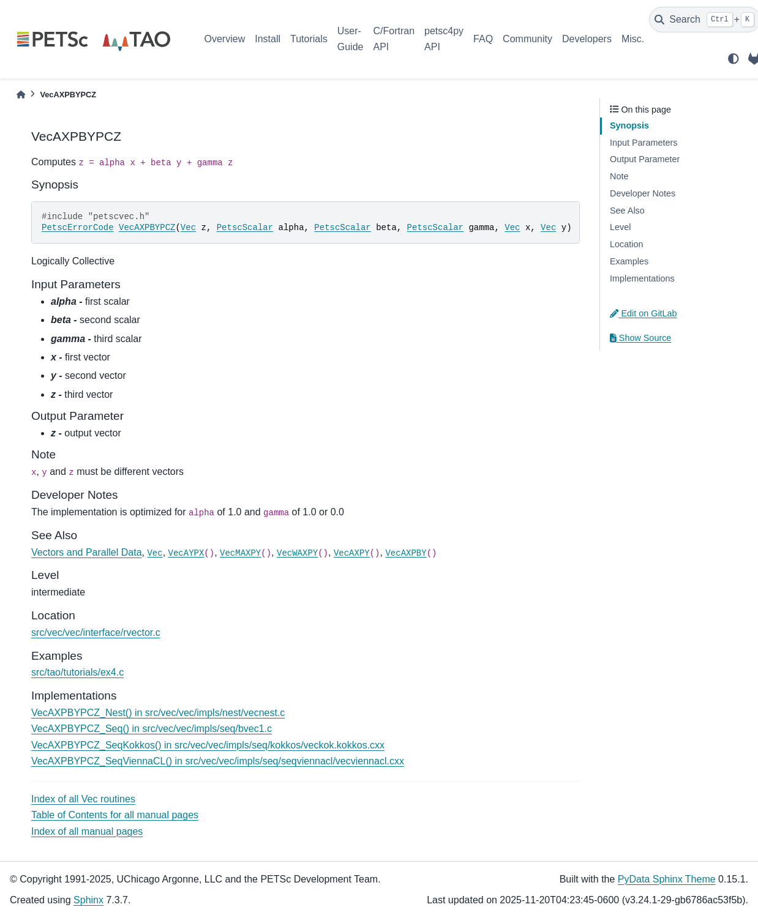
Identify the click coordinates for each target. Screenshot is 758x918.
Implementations (642, 278)
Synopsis (629, 125)
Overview (225, 39)
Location (626, 244)
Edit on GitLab (643, 313)
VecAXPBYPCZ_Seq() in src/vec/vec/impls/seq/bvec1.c (151, 728)
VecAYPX (186, 553)
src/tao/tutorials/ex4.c (77, 672)
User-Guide (350, 39)
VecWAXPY (297, 553)
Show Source (640, 338)
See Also (627, 210)
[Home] (21, 94)
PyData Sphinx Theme (667, 879)
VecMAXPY (240, 553)
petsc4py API (443, 39)
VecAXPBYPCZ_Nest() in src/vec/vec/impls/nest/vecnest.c (158, 712)
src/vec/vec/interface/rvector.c (95, 632)
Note (619, 176)
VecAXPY (352, 553)
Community (527, 39)
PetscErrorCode (78, 228)
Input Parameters (643, 142)
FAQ (483, 39)
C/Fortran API (394, 39)
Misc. (632, 39)
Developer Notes (642, 193)
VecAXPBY (405, 553)
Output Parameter (645, 159)
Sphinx (88, 900)
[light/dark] (733, 58)
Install (267, 39)
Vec (188, 228)
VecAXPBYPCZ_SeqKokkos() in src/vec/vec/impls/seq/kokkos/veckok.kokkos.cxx (208, 745)
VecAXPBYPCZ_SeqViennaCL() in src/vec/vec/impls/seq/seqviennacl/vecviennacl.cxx (217, 761)
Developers (587, 39)
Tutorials (309, 39)
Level (620, 227)
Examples (629, 261)
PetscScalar (245, 228)
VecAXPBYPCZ (147, 228)
